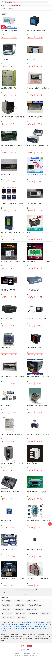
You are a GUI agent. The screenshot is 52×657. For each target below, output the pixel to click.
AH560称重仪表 (5, 347)
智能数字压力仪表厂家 (34, 624)
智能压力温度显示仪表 (8, 617)
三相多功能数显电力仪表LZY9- (35, 347)
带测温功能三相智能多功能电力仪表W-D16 (13, 261)
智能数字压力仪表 (20, 613)
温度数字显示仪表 (31, 609)
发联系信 (4, 37)
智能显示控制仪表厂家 (12, 628)
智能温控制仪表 (33, 613)
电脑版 (29, 650)
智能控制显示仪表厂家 (44, 622)
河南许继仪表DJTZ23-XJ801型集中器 (11, 434)
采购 (50, 523)
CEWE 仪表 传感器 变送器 (8, 549)
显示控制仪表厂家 (13, 626)
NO (21, 594)
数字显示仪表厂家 (35, 628)
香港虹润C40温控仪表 (7, 319)
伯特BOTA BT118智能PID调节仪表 (36, 174)
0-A (2, 594)
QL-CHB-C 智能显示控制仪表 (35, 232)
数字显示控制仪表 (31, 601)
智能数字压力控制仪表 (35, 605)
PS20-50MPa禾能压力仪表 (34, 549)
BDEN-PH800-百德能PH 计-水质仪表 (37, 319)
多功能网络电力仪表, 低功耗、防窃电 (37, 405)
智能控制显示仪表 (6, 605)
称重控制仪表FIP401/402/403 (9, 174)
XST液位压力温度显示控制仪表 (36, 59)
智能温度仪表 (45, 613)
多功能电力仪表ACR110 (33, 463)
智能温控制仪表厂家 (7, 624)
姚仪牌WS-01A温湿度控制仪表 (9, 30)
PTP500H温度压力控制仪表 (35, 117)
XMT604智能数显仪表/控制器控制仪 (11, 145)
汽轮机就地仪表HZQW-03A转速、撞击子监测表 (14, 376)
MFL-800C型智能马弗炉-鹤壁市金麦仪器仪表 (13, 117)
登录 (22, 646)
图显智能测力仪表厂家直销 (8, 290)
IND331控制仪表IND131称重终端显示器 (38, 145)
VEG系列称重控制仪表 (33, 290)
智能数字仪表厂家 (37, 626)
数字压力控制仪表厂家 (20, 624)
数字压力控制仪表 (6, 613)
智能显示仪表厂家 (20, 622)
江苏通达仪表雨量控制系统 (8, 88)
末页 (35, 590)
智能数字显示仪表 (6, 601)
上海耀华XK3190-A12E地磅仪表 (10, 492)
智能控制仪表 (5, 609)
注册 (29, 646)
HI (13, 594)
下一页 (31, 590)
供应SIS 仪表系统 (6, 405)
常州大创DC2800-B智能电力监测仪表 (37, 30)
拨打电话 (13, 37)
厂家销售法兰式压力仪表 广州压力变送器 (12, 578)
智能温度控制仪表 (18, 609)
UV (31, 594)
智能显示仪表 (21, 617)
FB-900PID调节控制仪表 (8, 59)
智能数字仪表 (19, 601)
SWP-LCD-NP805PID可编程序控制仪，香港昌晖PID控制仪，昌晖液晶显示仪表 (23, 232)
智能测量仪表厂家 (31, 622)
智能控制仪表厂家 (24, 628)
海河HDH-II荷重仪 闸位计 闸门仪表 (37, 492)
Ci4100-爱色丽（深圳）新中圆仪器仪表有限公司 (14, 463)
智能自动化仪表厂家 (25, 626)
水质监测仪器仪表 (6, 521)
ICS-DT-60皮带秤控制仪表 (34, 203)
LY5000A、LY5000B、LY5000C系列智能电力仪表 (15, 203)
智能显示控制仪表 (20, 605)
